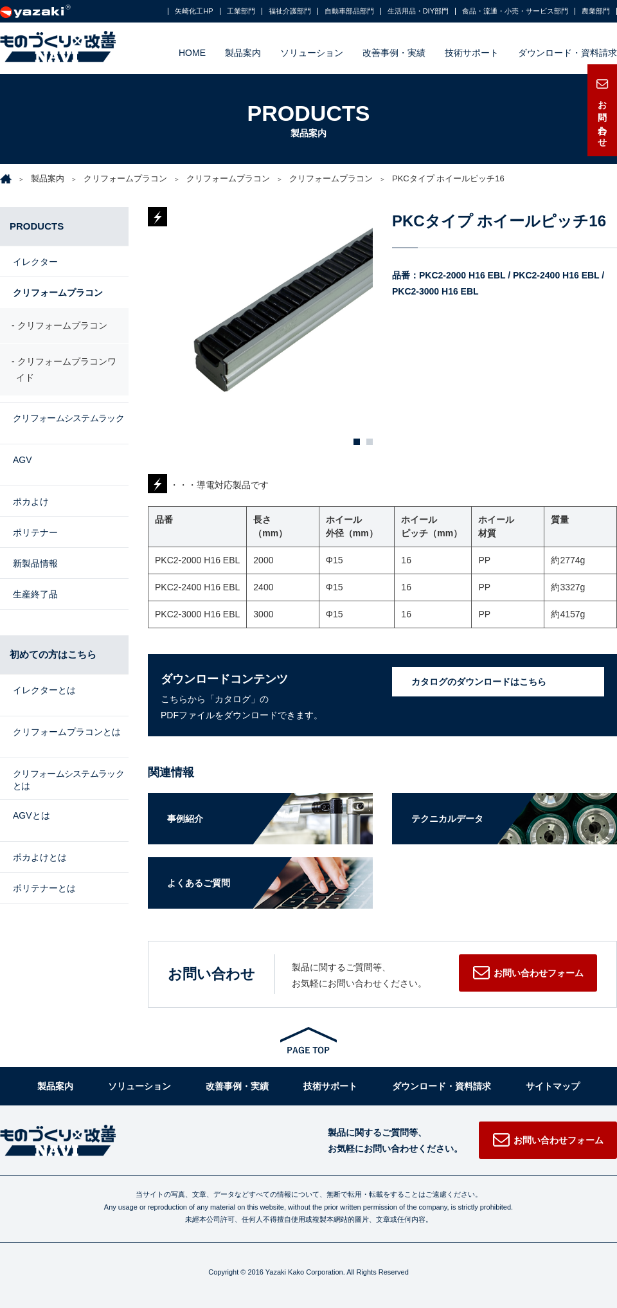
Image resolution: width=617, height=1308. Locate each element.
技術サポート (472, 53)
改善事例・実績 (393, 53)
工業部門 (241, 11)
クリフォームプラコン (125, 178)
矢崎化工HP (194, 11)
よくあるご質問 (198, 883)
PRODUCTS (37, 226)
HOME (192, 53)
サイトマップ (553, 1086)
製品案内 (243, 53)
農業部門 (596, 11)
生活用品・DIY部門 (418, 11)
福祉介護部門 (290, 11)
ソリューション (311, 53)
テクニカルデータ (447, 818)
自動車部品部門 (349, 11)
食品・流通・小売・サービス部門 (515, 11)
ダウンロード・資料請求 (567, 53)
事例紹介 (185, 818)
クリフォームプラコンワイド (66, 372)
